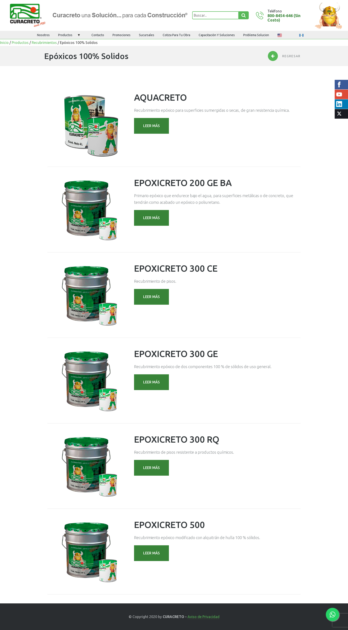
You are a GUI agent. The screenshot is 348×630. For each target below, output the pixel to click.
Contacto (97, 35)
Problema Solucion (256, 35)
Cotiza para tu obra (176, 35)
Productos (65, 35)
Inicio (4, 43)
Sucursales (146, 35)
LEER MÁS (151, 126)
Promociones (121, 35)
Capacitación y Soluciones (217, 35)
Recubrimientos (44, 43)
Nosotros (43, 35)
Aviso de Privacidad (203, 617)
